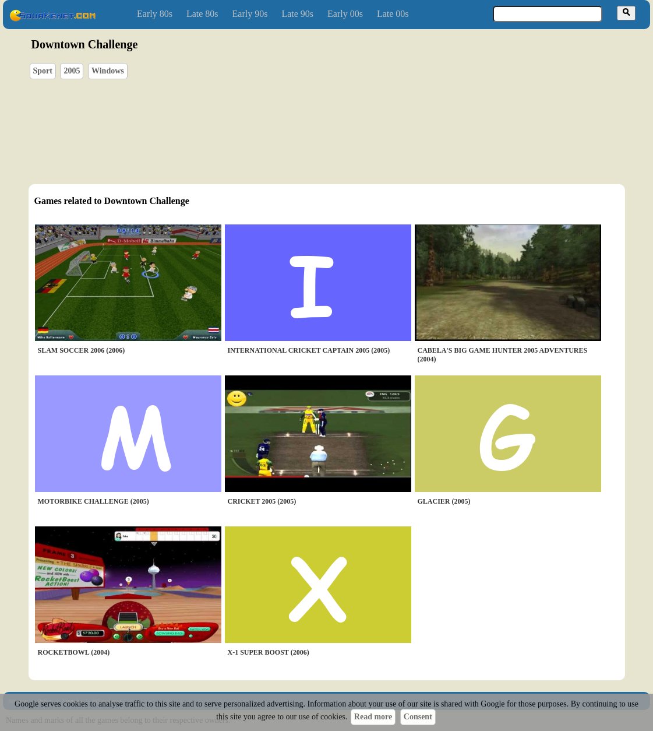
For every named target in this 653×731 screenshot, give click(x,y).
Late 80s (202, 14)
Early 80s (154, 14)
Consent (418, 716)
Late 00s (393, 14)
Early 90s (250, 14)
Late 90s (297, 14)
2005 (71, 70)
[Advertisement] (360, 117)
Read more (373, 716)
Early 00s (345, 14)
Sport (42, 70)
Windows (107, 70)
